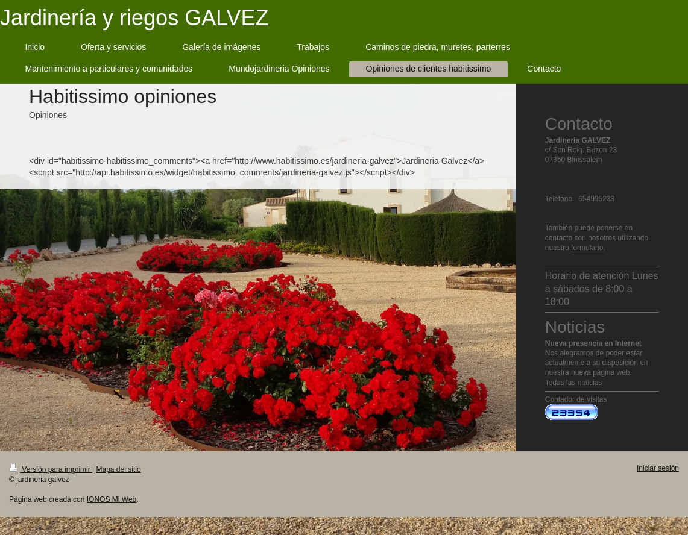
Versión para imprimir (50, 469)
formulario (587, 247)
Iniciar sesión (658, 468)
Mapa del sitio (118, 469)
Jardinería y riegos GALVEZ (134, 17)
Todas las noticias (573, 382)
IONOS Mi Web (111, 499)
